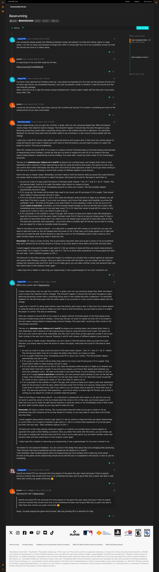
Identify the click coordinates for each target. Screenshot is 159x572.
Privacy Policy (27, 544)
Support (136, 1)
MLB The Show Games (114, 544)
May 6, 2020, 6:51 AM (36, 59)
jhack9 (19, 59)
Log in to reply (142, 28)
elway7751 (22, 39)
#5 (114, 122)
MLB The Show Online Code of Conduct (88, 544)
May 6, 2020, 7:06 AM (41, 78)
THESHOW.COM (13, 1)
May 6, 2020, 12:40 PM (46, 122)
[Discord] (45, 533)
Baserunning (44, 285)
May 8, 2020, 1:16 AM (41, 470)
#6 (114, 282)
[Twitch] (38, 533)
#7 (114, 470)
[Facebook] (24, 533)
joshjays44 (22, 470)
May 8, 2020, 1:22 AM (43, 490)
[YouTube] (31, 533)
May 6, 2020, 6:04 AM (41, 39)
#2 (114, 59)
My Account (147, 1)
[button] (3, 565)
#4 (114, 104)
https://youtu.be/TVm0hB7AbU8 (30, 67)
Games (127, 1)
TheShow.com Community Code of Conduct (53, 544)
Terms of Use (14, 544)
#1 (114, 39)
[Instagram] (18, 533)
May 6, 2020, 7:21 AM (36, 104)
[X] (11, 533)
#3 (114, 78)
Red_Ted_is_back (24, 122)
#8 (114, 490)
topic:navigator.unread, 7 (140, 57)
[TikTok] (52, 533)
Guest (36, 282)
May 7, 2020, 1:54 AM (48, 282)
